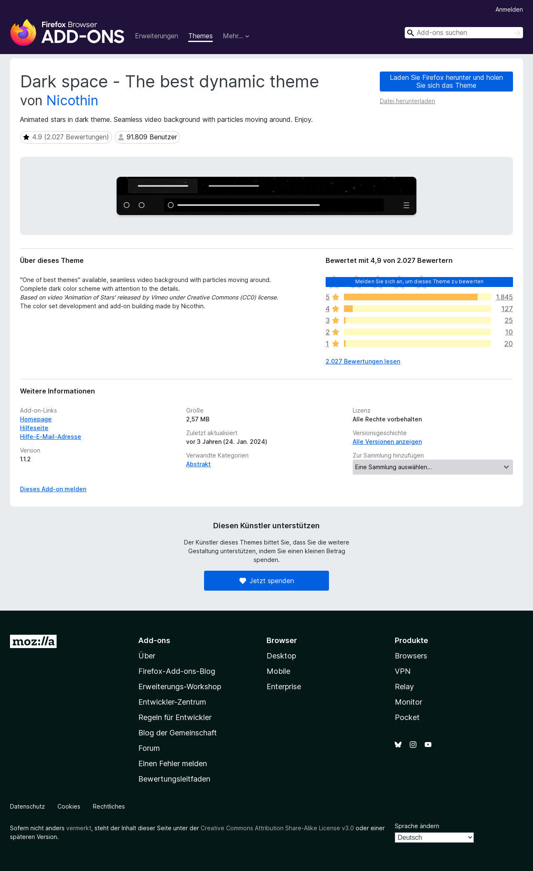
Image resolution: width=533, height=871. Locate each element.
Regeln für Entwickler (175, 717)
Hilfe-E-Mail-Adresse (50, 436)
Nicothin (72, 100)
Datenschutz (27, 806)
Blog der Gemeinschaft (177, 732)
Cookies (68, 806)
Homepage (36, 419)
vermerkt (78, 827)
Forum (149, 748)
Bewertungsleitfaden (174, 778)
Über (146, 655)
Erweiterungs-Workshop (179, 686)
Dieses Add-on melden (53, 488)
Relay (404, 686)
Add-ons (154, 640)
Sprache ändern (417, 825)
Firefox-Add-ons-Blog (176, 671)
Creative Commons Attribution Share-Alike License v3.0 (277, 827)
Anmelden (509, 9)
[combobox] (464, 32)
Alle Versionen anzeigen (387, 441)
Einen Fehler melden (172, 763)
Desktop (281, 655)
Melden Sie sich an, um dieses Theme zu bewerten (419, 281)
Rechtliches (109, 806)
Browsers (411, 655)
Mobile (278, 671)
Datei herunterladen (407, 100)
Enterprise (283, 686)
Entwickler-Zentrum (172, 702)
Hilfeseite (34, 427)
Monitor (408, 702)
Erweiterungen (156, 36)
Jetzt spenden (266, 581)
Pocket (407, 717)
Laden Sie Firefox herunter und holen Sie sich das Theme (446, 81)
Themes (200, 36)
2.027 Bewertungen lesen (363, 361)
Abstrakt (198, 464)
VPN (403, 671)
